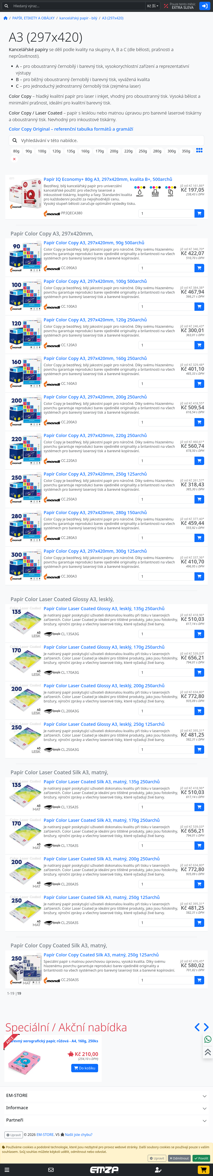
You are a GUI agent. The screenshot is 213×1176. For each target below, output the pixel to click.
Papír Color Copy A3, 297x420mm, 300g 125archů (95, 551)
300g (172, 151)
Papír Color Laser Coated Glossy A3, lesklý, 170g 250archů (104, 647)
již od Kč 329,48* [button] (192, 365)
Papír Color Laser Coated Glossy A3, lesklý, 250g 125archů (104, 724)
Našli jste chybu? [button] (78, 1134)
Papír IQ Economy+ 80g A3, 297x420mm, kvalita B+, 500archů (108, 179)
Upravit (157, 1158)
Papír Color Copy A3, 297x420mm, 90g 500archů (94, 243)
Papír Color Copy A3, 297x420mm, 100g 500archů (95, 281)
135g (71, 151)
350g (186, 151)
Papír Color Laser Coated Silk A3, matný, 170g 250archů (102, 820)
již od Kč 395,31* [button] (192, 730)
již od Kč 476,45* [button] (192, 961)
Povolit (201, 1158)
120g (56, 151)
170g (100, 151)
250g (143, 151)
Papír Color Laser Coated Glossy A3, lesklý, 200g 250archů (104, 686)
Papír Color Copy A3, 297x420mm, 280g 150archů (95, 512)
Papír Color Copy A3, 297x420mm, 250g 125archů (95, 474)
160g (85, 151)
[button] (199, 155)
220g (128, 151)
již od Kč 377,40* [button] (192, 519)
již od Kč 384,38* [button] (192, 287)
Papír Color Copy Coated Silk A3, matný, (59, 945)
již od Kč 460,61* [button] (192, 442)
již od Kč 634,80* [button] (192, 692)
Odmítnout (179, 1158)
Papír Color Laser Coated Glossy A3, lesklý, (62, 599)
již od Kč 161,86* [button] (192, 185)
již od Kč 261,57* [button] (192, 480)
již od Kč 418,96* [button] (192, 615)
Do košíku (84, 1068)
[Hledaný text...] (78, 6)
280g (157, 151)
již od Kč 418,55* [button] (192, 403)
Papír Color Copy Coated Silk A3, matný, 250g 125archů (101, 955)
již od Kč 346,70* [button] (192, 249)
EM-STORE (45, 1134)
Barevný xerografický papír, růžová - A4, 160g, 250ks (53, 1041)
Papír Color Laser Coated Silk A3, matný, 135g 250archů (102, 782)
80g (16, 151)
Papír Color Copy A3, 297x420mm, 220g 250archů (95, 435)
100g (42, 151)
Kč (151, 6)
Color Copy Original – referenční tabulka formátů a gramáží (71, 129)
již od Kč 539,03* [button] (192, 653)
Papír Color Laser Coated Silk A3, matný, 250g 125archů (102, 897)
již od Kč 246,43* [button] (192, 326)
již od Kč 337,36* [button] (192, 557)
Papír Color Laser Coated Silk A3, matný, (59, 772)
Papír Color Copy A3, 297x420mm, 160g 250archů (95, 358)
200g (114, 151)
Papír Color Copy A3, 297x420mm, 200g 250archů (95, 397)
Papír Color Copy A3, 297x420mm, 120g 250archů (95, 320)
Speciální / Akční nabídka (66, 1027)
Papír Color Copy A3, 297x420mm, (52, 233)
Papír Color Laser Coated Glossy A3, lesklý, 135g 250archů (104, 608)
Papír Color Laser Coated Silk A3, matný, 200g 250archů (102, 859)
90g (29, 151)
